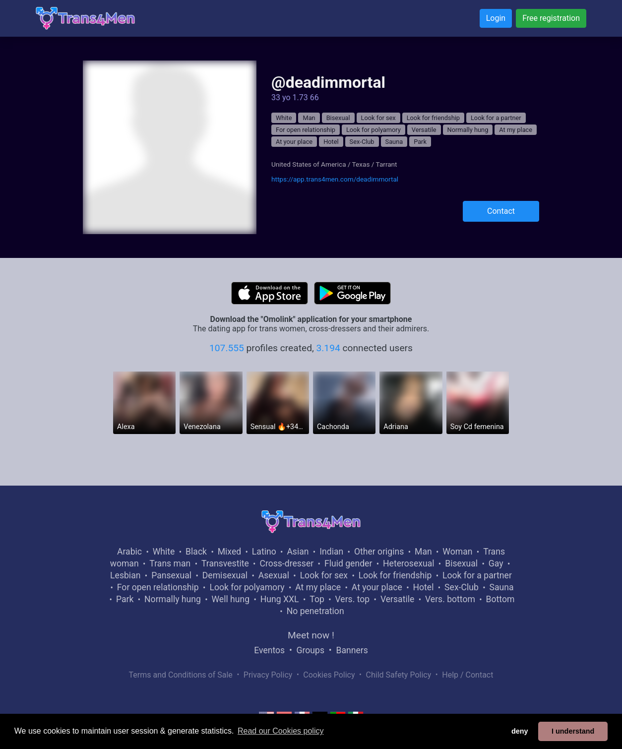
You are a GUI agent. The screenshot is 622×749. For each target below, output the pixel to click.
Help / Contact (467, 675)
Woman (457, 552)
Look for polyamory (373, 129)
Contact (501, 211)
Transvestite (225, 563)
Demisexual (225, 575)
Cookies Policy (329, 675)
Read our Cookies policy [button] (280, 731)
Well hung (231, 599)
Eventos (269, 650)
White (284, 118)
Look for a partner (496, 118)
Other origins (379, 552)
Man (309, 118)
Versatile (424, 129)
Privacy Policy (268, 675)
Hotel (331, 141)
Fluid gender (348, 563)
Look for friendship (433, 118)
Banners (352, 650)
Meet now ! (311, 635)
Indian (331, 552)
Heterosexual (408, 563)
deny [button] (519, 731)
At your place (294, 141)
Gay (496, 563)
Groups (310, 650)
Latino (264, 552)
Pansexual (171, 575)
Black (196, 552)
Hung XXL (279, 599)
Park (420, 141)
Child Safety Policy (399, 675)
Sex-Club (362, 141)
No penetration (315, 611)
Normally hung (468, 129)
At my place (515, 129)
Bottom (500, 599)
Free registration (551, 18)
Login (495, 18)
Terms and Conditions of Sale (181, 675)
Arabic (129, 552)
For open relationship (305, 129)
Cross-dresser (286, 563)
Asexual (273, 575)
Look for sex (378, 118)
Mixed (229, 552)
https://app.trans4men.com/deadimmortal (334, 179)
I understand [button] (573, 731)
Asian (298, 552)
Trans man (169, 563)
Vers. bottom (450, 599)
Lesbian (125, 575)
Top (317, 599)
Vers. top (352, 599)
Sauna (394, 141)
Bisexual (338, 118)
